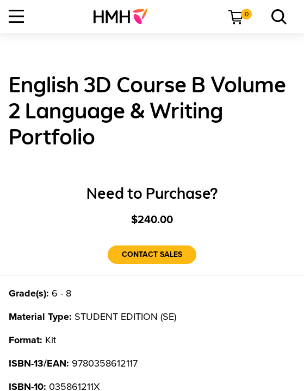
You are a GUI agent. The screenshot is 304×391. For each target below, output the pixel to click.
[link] (125, 16)
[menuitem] (125, 16)
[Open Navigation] (16, 16)
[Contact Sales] (152, 254)
